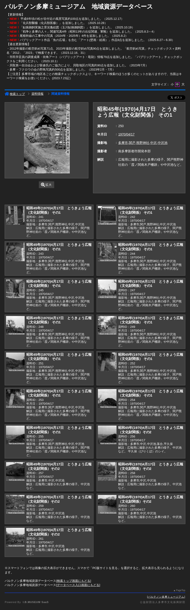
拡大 (46, 185)
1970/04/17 (126, 134)
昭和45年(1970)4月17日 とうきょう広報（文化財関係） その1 (59, 210)
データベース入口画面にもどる (78, 585)
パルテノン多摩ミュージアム (166, 596)
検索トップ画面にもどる (73, 581)
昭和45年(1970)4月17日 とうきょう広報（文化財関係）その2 (150, 430)
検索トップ (15, 94)
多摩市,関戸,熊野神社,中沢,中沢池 (142, 143)
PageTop (180, 590)
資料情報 (37, 93)
